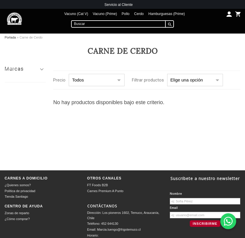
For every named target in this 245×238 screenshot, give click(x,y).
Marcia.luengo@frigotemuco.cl (119, 229)
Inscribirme (205, 223)
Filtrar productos (148, 80)
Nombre (176, 194)
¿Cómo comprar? (17, 219)
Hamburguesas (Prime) (166, 14)
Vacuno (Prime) (105, 14)
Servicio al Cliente (119, 5)
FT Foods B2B (97, 185)
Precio (59, 80)
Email (174, 208)
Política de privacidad (20, 191)
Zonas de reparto (17, 213)
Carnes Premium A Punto (105, 191)
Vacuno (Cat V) (76, 14)
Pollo (126, 14)
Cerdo (139, 14)
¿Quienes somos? (18, 185)
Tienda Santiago (16, 196)
